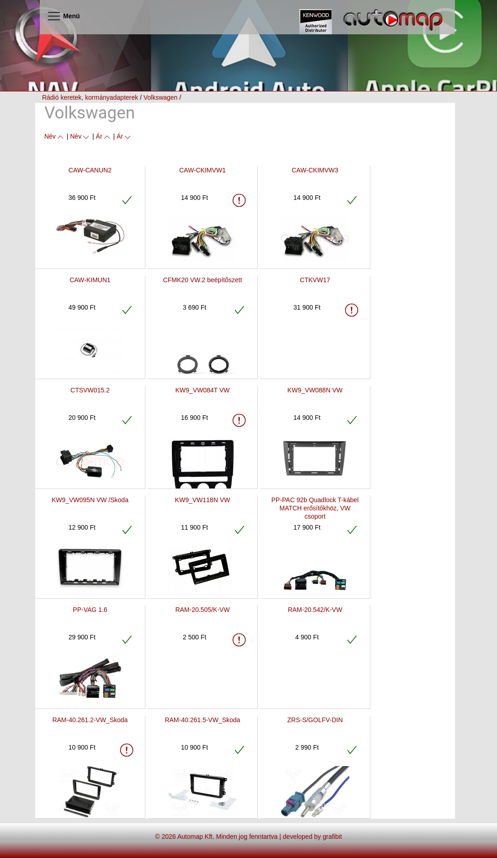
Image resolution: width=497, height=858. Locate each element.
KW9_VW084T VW (203, 390)
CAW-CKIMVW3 (315, 170)
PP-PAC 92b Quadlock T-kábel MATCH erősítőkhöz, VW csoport (314, 508)
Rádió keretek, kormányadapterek (90, 97)
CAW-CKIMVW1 (202, 170)
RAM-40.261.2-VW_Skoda (90, 720)
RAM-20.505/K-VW (202, 609)
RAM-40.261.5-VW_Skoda (202, 720)
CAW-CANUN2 (90, 170)
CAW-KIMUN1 (89, 280)
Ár (104, 136)
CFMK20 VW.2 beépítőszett (202, 280)
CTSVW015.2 (90, 390)
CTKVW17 (315, 280)
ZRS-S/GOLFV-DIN (314, 720)
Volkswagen (161, 97)
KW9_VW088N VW (315, 390)
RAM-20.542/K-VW (315, 609)
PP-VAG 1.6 (90, 609)
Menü (63, 16)
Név (54, 136)
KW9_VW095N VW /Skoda (90, 500)
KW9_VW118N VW (202, 500)
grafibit (332, 836)
